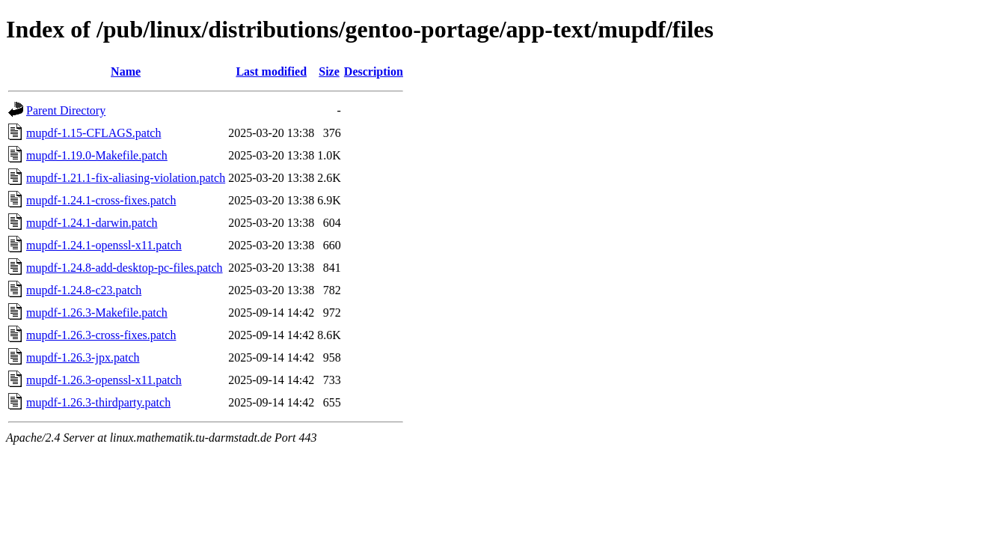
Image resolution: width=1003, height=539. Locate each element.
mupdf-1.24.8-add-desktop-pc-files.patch (124, 267)
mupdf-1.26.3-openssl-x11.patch (104, 380)
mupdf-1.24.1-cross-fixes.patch (101, 200)
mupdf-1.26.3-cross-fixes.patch (101, 335)
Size (329, 71)
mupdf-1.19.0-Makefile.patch (97, 155)
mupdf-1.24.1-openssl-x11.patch (104, 245)
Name (126, 71)
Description (373, 71)
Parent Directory (65, 110)
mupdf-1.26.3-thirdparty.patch (98, 402)
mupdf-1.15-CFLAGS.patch (93, 133)
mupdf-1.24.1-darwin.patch (92, 222)
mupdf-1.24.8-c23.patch (83, 290)
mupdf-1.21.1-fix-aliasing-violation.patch (125, 177)
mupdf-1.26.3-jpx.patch (83, 357)
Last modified (271, 71)
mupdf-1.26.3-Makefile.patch (97, 312)
